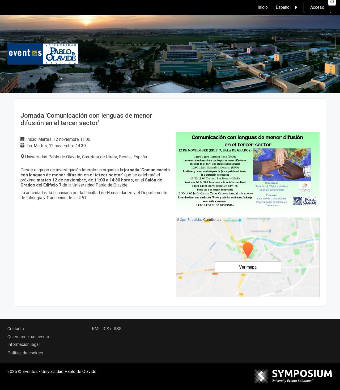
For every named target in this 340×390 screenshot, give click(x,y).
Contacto (15, 328)
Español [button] (287, 7)
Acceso (317, 7)
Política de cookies (25, 352)
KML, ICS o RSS (107, 328)
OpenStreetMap (191, 220)
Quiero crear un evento (28, 336)
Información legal (23, 344)
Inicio (263, 7)
